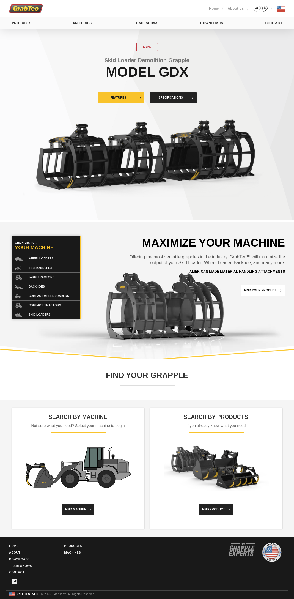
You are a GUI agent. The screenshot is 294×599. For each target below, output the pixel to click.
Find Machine (75, 509)
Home (214, 8)
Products (21, 23)
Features (118, 97)
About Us (236, 8)
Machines (82, 23)
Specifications (171, 97)
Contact (273, 23)
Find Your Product (260, 290)
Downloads (211, 23)
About (14, 552)
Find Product (213, 509)
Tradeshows (146, 23)
